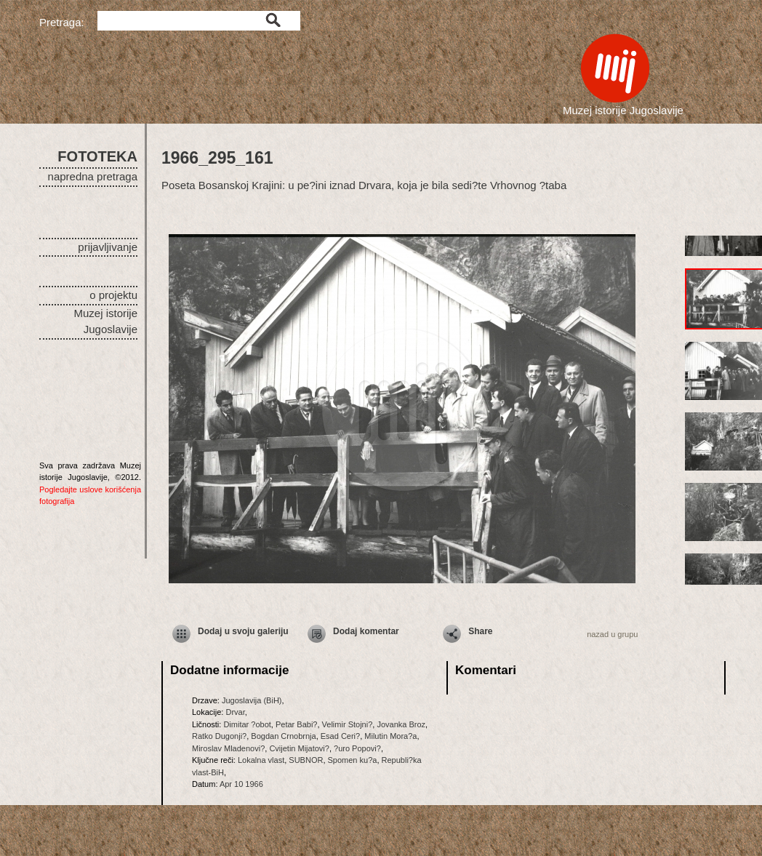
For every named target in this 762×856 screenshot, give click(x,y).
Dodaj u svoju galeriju (243, 631)
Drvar (234, 712)
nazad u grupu (612, 634)
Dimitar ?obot (246, 724)
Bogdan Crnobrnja (283, 736)
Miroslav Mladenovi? (228, 748)
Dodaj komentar (366, 631)
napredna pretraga (92, 176)
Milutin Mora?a (390, 736)
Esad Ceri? (340, 736)
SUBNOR (306, 760)
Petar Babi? (296, 724)
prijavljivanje (107, 247)
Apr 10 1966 (241, 784)
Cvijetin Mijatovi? (299, 748)
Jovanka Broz (401, 724)
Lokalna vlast (261, 760)
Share (480, 631)
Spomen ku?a (352, 760)
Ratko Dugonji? (219, 736)
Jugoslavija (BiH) (252, 700)
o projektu (113, 295)
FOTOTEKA (97, 156)
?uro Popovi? (357, 748)
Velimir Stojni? (347, 724)
